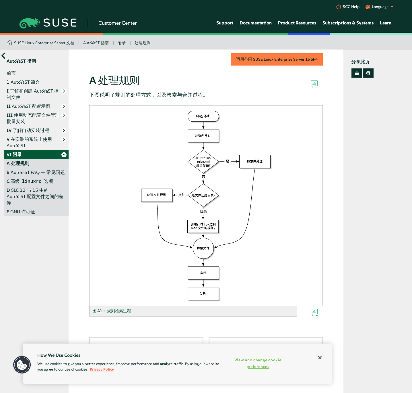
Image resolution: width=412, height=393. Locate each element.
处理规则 (143, 42)
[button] (22, 365)
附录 (122, 42)
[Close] (320, 357)
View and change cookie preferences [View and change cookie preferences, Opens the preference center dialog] (257, 363)
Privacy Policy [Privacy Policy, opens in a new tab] (102, 369)
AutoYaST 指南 (96, 42)
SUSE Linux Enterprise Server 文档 (44, 42)
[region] (177, 364)
